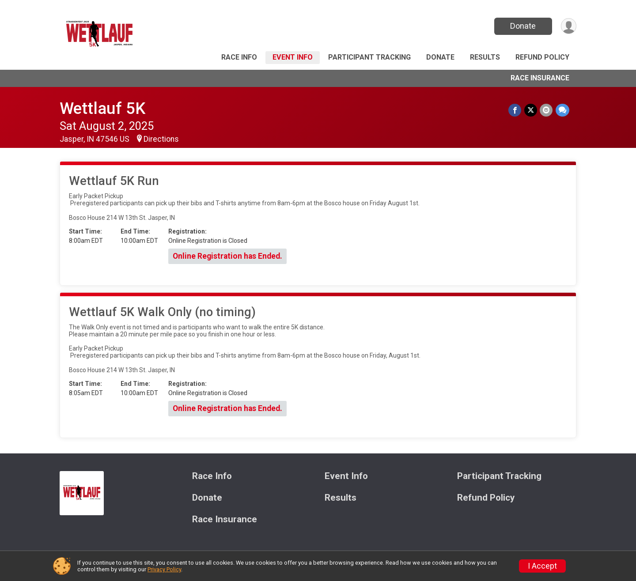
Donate (522, 25)
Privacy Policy (164, 569)
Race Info (239, 57)
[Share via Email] (546, 110)
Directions (161, 139)
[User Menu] (568, 26)
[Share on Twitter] (531, 110)
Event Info (293, 57)
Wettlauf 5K (102, 108)
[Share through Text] (562, 110)
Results (485, 57)
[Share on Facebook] (515, 110)
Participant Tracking (369, 57)
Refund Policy (542, 57)
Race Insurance (540, 78)
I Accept (542, 566)
